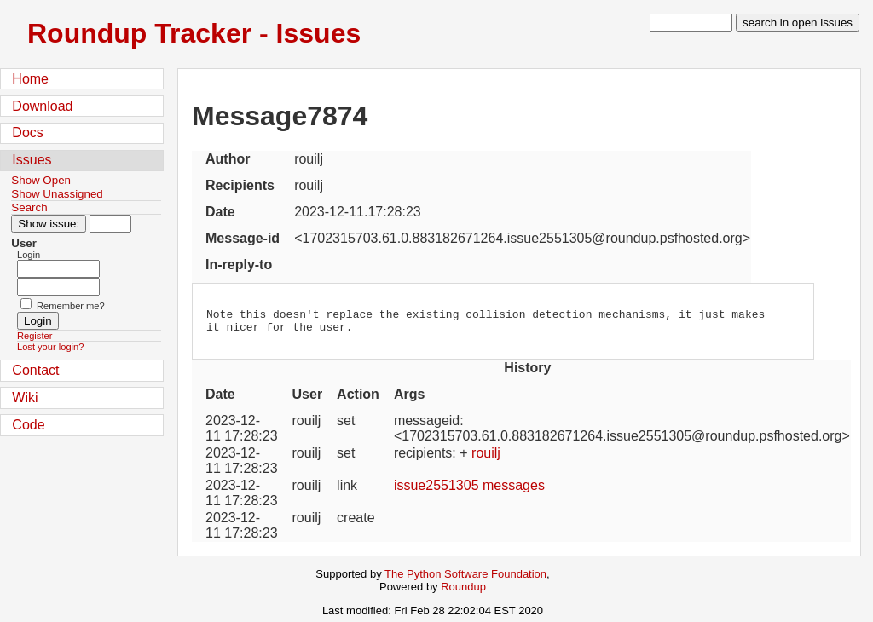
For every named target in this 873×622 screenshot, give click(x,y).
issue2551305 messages (469, 490)
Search (29, 207)
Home (30, 79)
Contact (35, 370)
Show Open (41, 180)
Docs (27, 132)
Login (28, 255)
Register (34, 336)
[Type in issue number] (110, 224)
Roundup (463, 591)
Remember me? (71, 306)
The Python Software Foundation (465, 579)
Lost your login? (50, 347)
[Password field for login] (58, 287)
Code (28, 425)
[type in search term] (691, 23)
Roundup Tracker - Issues (194, 33)
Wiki (25, 397)
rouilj (485, 458)
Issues (31, 160)
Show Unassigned (56, 193)
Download (42, 106)
